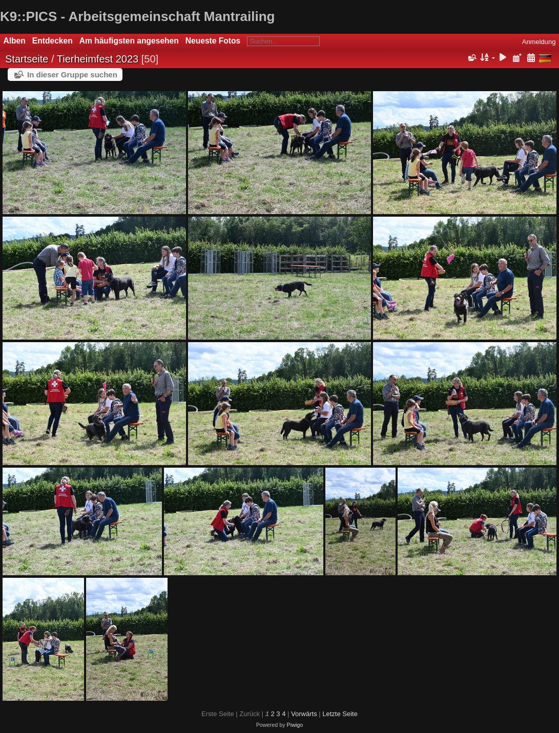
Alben (15, 40)
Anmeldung (539, 42)
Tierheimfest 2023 (97, 59)
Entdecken (52, 40)
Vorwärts (304, 714)
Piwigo (295, 725)
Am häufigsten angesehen (129, 40)
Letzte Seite (340, 714)
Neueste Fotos (212, 40)
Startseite (26, 59)
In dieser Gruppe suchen (72, 74)
